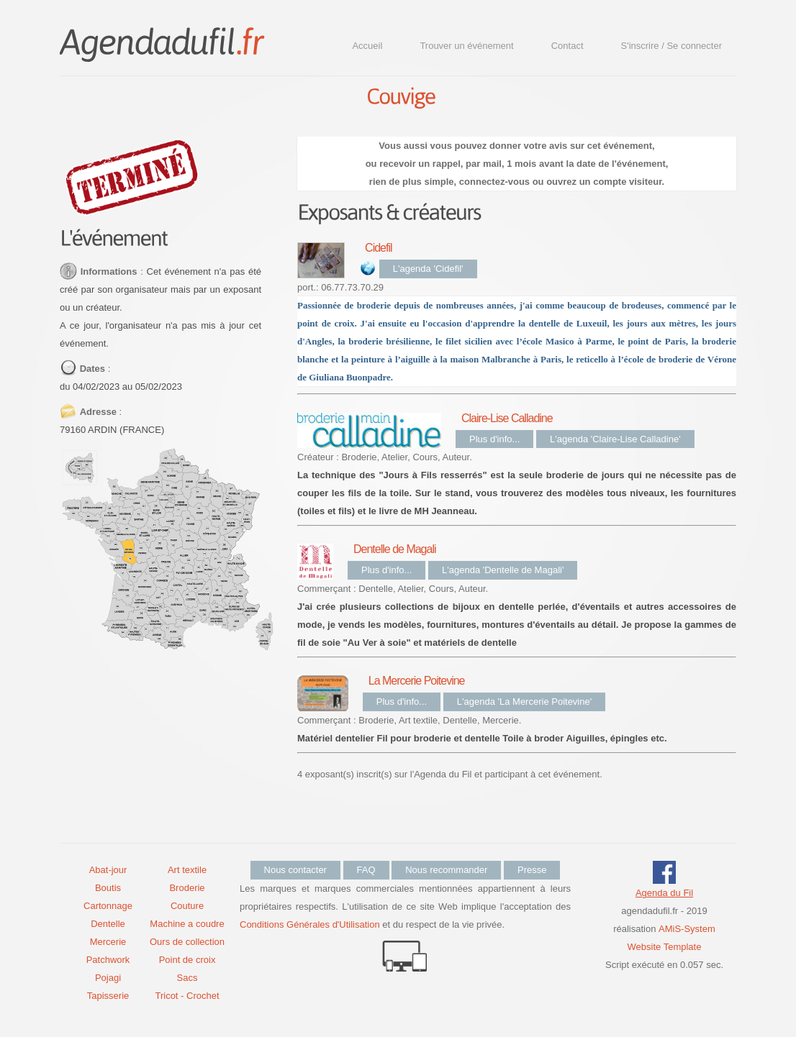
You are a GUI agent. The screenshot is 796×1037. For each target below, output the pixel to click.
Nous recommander (446, 869)
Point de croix (187, 959)
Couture (187, 905)
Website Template (665, 946)
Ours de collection (187, 941)
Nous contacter (295, 869)
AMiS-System (687, 928)
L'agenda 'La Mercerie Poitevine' (524, 701)
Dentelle (108, 923)
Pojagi (108, 977)
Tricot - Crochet (187, 995)
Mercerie (108, 941)
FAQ (366, 869)
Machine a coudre (187, 923)
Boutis (108, 887)
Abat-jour (108, 869)
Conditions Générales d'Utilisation (310, 924)
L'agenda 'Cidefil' (428, 268)
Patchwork (108, 959)
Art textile (187, 869)
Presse (531, 869)
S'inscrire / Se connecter (672, 45)
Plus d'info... (494, 439)
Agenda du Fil (664, 892)
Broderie (186, 887)
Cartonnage (107, 905)
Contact (567, 45)
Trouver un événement (466, 45)
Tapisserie (108, 995)
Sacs (187, 977)
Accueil (367, 45)
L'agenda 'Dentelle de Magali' (503, 570)
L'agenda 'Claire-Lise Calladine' (615, 439)
